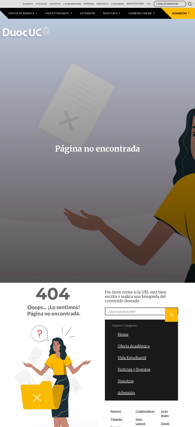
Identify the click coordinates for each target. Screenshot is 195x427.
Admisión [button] (179, 13)
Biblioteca (102, 4)
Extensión (87, 13)
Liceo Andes (117, 4)
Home (123, 334)
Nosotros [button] (110, 13)
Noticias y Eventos (134, 369)
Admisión (126, 393)
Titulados (41, 4)
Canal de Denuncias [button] (167, 4)
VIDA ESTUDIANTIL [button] (57, 13)
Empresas (89, 4)
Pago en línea (135, 4)
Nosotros (126, 381)
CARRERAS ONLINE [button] (140, 13)
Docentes (55, 4)
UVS (148, 4)
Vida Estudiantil (132, 357)
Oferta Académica (134, 346)
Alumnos (28, 4)
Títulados (116, 419)
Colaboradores (72, 4)
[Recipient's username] (141, 311)
